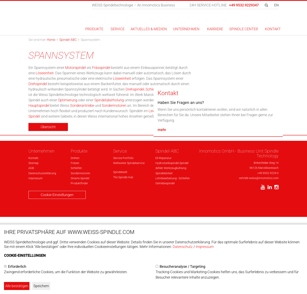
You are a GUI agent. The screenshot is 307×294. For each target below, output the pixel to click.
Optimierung (67, 100)
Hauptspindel (38, 105)
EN (276, 5)
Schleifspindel (156, 89)
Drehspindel (37, 84)
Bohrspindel (184, 89)
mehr (162, 212)
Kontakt (168, 175)
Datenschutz (183, 247)
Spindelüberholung (109, 100)
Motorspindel (75, 67)
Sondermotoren (114, 105)
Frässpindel (101, 67)
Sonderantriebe (82, 105)
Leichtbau (156, 111)
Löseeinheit (45, 73)
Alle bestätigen (16, 286)
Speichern (41, 286)
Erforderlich (17, 266)
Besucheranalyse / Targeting (182, 266)
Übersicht (48, 127)
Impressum (205, 247)
